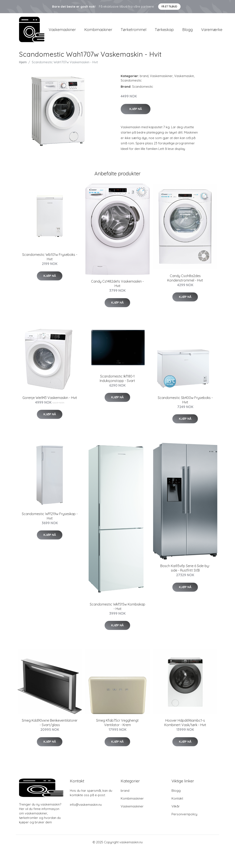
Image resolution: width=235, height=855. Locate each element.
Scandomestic (131, 86)
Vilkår (175, 812)
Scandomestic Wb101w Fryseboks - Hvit (49, 262)
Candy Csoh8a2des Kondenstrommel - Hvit (185, 283)
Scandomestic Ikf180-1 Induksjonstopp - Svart (117, 383)
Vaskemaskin (184, 81)
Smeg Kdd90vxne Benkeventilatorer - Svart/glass (49, 728)
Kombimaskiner (98, 32)
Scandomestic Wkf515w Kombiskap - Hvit (117, 612)
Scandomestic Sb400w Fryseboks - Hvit (185, 405)
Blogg (187, 32)
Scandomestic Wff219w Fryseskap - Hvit (50, 521)
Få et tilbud (169, 6)
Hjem (23, 68)
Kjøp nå (135, 114)
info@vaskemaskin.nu (86, 810)
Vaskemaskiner (62, 32)
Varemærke (211, 32)
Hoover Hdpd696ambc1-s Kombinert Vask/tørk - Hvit (185, 728)
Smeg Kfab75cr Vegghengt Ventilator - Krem (117, 728)
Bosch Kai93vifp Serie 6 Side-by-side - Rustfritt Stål (185, 573)
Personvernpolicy (184, 820)
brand (144, 81)
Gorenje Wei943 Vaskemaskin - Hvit (49, 403)
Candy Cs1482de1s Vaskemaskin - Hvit (117, 289)
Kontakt (177, 804)
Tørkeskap (164, 32)
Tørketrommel (133, 32)
